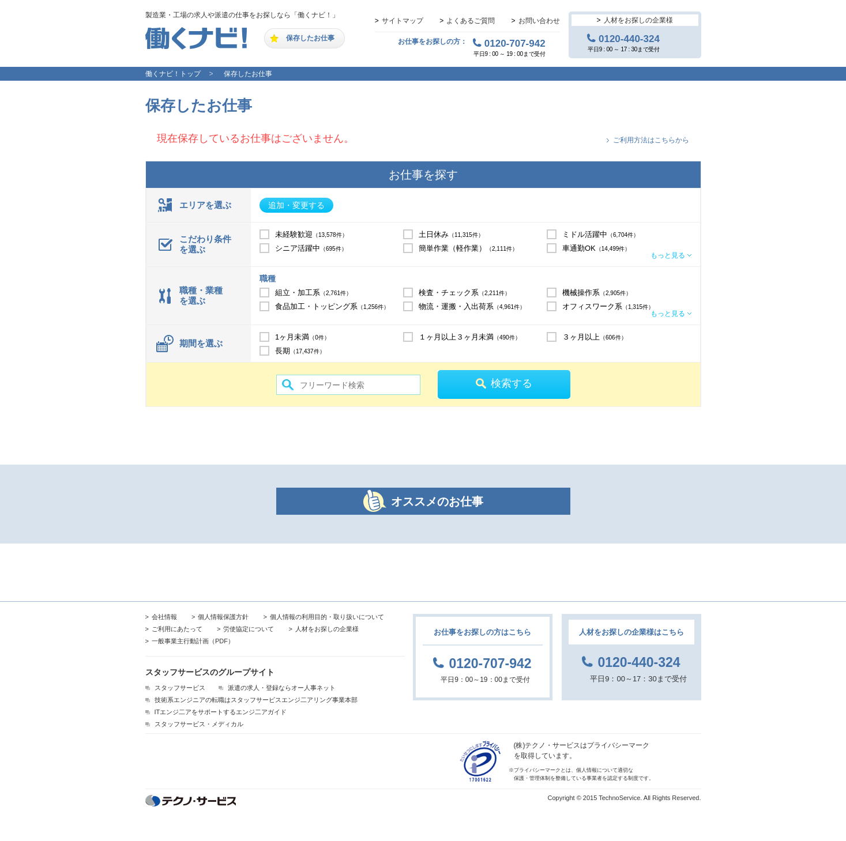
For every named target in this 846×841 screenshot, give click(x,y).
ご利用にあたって (177, 628)
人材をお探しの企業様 (638, 20)
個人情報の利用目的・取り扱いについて (327, 616)
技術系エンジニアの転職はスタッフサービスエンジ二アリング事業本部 (256, 699)
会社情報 (164, 616)
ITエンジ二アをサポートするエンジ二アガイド (221, 711)
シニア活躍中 (311, 248)
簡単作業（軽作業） (468, 248)
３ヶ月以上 (594, 337)
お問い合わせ (539, 21)
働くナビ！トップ (173, 74)
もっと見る (668, 255)
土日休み (451, 234)
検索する (511, 383)
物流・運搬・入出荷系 (472, 306)
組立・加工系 (313, 292)
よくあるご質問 (470, 21)
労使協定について (248, 628)
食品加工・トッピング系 (332, 306)
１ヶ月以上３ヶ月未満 (470, 337)
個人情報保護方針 (223, 616)
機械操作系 (596, 292)
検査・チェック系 (464, 292)
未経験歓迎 (311, 234)
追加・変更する (296, 205)
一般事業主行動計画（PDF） (193, 641)
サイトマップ (402, 21)
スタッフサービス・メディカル (199, 724)
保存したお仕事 (310, 38)
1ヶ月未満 (302, 337)
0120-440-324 (629, 38)
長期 (300, 350)
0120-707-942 (515, 43)
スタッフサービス (180, 687)
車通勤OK (596, 248)
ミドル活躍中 (600, 234)
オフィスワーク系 (608, 306)
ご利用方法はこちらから (651, 140)
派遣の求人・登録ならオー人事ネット (282, 687)
